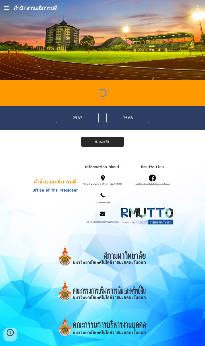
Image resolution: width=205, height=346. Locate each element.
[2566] (128, 117)
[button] (7, 8)
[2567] (77, 117)
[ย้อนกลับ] (102, 141)
